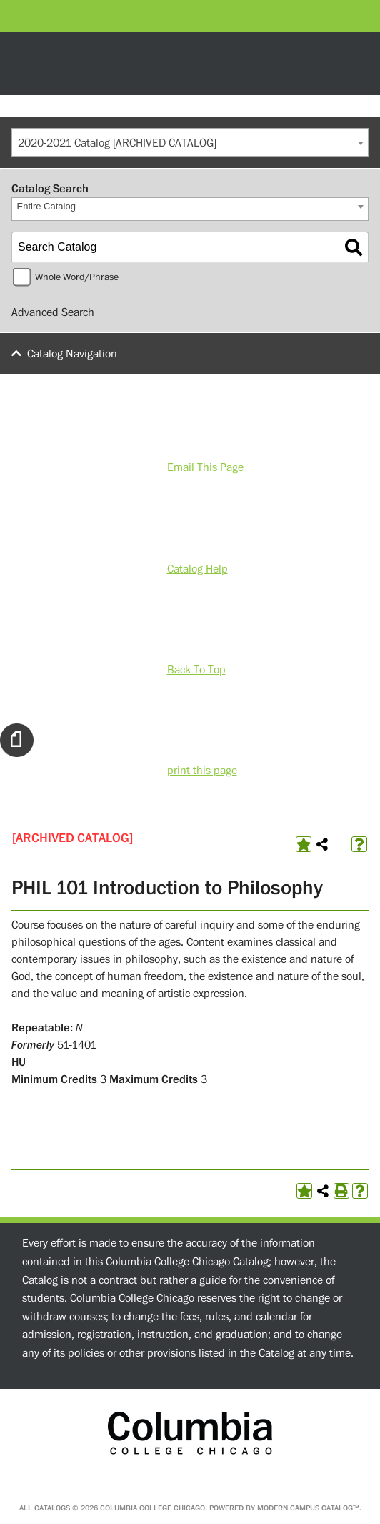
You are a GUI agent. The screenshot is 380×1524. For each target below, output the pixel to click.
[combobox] (190, 142)
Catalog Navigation (72, 354)
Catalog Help (197, 569)
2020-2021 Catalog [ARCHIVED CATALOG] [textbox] (117, 143)
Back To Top (196, 670)
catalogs (52, 1508)
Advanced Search (52, 312)
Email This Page (205, 467)
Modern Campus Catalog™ (308, 1508)
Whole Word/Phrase (77, 277)
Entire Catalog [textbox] (46, 206)
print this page (202, 770)
